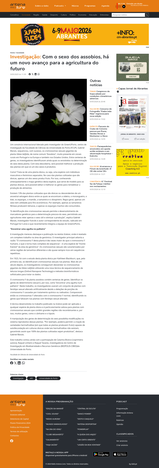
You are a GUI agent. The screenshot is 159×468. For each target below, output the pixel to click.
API (31, 378)
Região (36, 15)
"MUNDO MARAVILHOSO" (56, 424)
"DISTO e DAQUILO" (85, 419)
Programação (122, 408)
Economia (82, 15)
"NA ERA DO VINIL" (54, 429)
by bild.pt (133, 464)
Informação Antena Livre (124, 414)
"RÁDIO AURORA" (53, 419)
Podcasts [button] (59, 6)
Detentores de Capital (19, 419)
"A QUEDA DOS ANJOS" (86, 434)
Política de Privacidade (19, 427)
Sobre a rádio (41, 6)
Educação (93, 15)
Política (72, 15)
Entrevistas (104, 15)
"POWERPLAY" (83, 429)
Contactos (14, 435)
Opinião (119, 424)
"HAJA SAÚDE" (52, 445)
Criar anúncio (122, 445)
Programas (90, 6)
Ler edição (139, 139)
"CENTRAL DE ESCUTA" (86, 408)
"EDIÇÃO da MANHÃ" (55, 408)
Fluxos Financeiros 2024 (20, 423)
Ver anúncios (121, 441)
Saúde (44, 15)
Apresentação (16, 410)
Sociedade (26, 15)
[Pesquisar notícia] (128, 15)
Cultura (64, 15)
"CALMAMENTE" (52, 439)
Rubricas (120, 420)
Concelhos (14, 15)
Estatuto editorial (17, 414)
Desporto (54, 15)
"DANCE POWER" (84, 414)
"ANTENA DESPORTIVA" (87, 424)
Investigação (18, 378)
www (125, 139)
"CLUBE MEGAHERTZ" (55, 434)
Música (75, 6)
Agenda (105, 6)
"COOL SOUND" (52, 414)
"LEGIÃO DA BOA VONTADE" (89, 445)
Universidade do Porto (48, 378)
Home (12, 53)
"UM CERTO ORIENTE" (86, 439)
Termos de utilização (19, 431)
